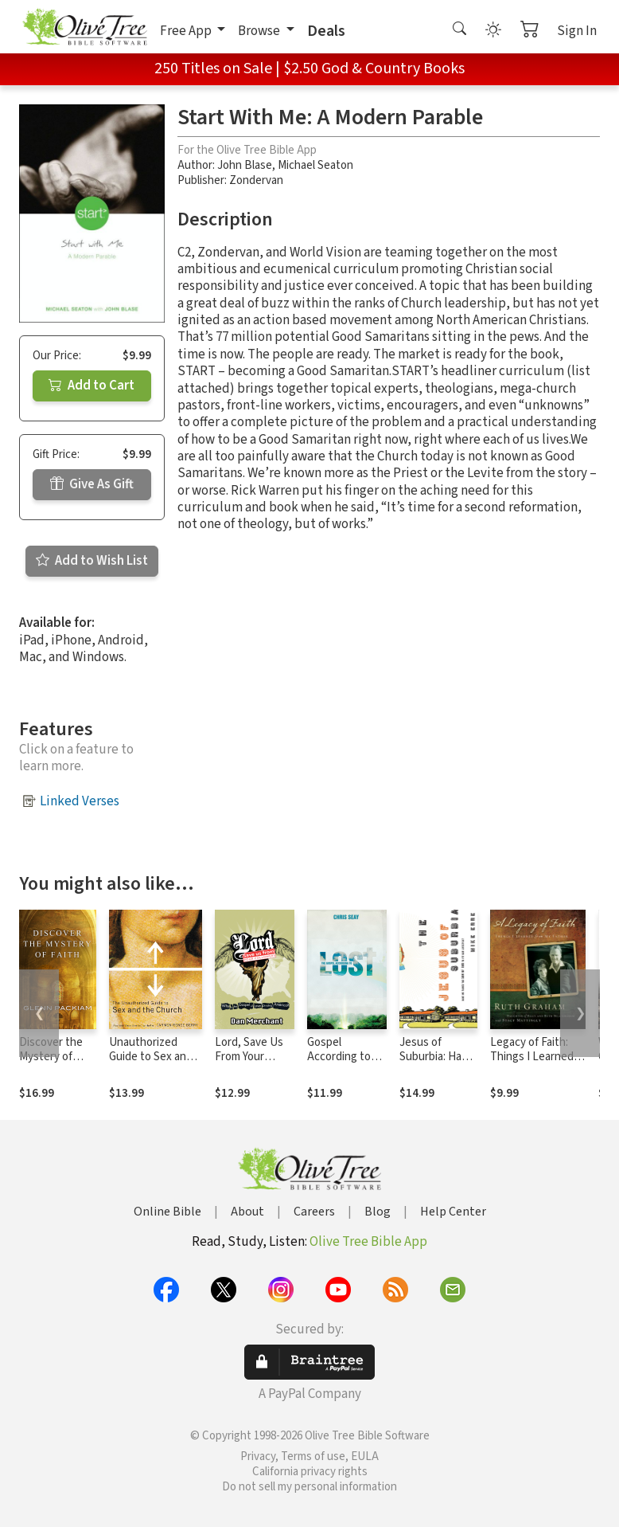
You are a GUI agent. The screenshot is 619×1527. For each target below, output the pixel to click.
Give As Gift (92, 484)
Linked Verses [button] (79, 801)
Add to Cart (91, 385)
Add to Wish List (92, 560)
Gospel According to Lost (339, 1057)
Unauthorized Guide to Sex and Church (151, 1057)
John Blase (244, 165)
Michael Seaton (315, 165)
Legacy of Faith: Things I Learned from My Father (532, 1057)
